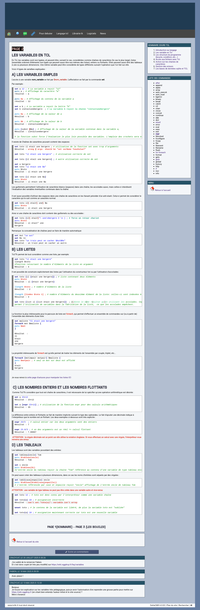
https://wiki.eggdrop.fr (22, 592)
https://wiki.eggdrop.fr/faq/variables (67, 564)
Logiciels (91, 33)
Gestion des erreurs (164, 66)
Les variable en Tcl (164, 52)
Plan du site (172, 605)
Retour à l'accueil (163, 190)
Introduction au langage (166, 50)
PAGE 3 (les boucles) (91, 527)
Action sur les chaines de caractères (167, 63)
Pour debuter (45, 33)
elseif (158, 122)
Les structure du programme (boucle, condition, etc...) (168, 56)
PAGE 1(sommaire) (59, 527)
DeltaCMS (154, 605)
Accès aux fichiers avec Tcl (168, 59)
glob (158, 159)
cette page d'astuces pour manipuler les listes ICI (48, 377)
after (158, 83)
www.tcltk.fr (13, 605)
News (103, 33)
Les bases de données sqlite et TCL (172, 68)
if (156, 169)
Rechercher (184, 605)
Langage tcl (62, 33)
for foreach (161, 152)
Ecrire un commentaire (76, 552)
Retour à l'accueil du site (28, 542)
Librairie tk (77, 33)
